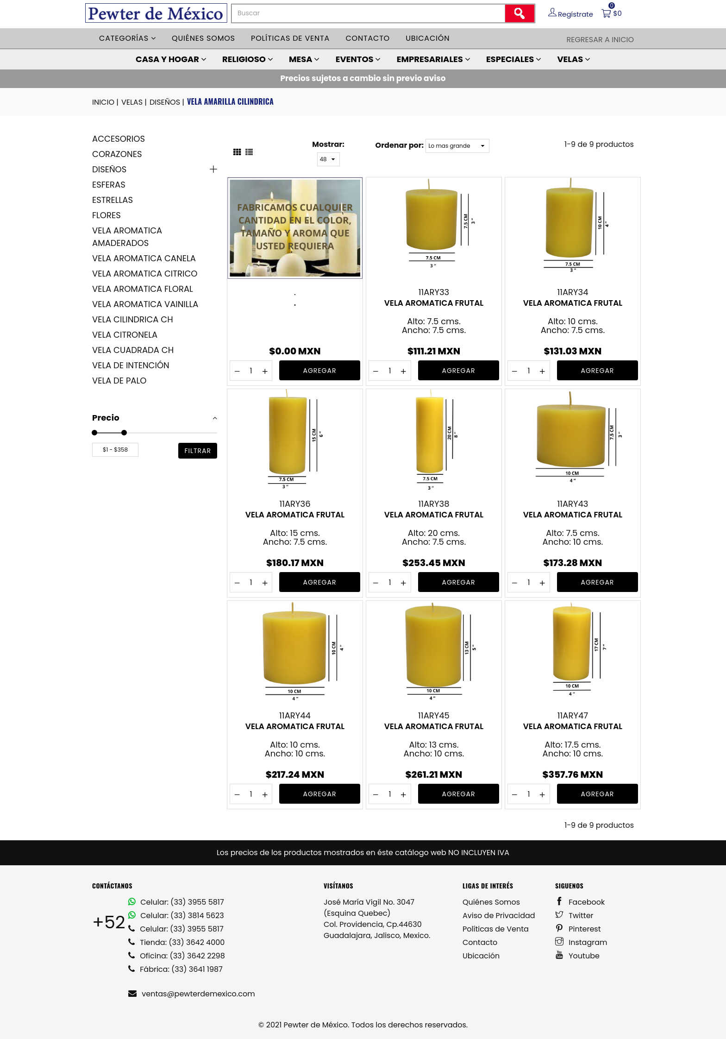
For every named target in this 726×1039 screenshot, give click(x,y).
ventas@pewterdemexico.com (191, 994)
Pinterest (578, 929)
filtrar (197, 450)
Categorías (127, 38)
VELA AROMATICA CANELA (144, 258)
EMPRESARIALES (433, 59)
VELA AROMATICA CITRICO (144, 273)
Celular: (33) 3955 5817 (176, 902)
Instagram (581, 942)
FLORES (106, 215)
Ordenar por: (400, 145)
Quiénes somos (203, 38)
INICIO (106, 102)
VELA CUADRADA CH (133, 350)
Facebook (580, 902)
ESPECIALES (513, 59)
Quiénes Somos (491, 902)
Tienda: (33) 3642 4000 (176, 942)
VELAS (573, 59)
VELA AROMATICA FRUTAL (433, 303)
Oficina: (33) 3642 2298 (176, 956)
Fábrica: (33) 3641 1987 (175, 969)
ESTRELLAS (112, 200)
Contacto (367, 38)
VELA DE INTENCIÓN (130, 365)
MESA (304, 59)
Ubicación (428, 38)
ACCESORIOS (118, 139)
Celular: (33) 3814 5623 (176, 915)
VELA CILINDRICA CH (132, 319)
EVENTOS (358, 59)
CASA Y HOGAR (171, 59)
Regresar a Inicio (600, 39)
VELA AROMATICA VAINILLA (145, 304)
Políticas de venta (290, 38)
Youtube (577, 956)
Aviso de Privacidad (499, 915)
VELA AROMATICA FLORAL (142, 289)
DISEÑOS (168, 102)
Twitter (574, 915)
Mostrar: (328, 144)
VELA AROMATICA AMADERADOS (127, 237)
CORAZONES (117, 154)
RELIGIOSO (247, 59)
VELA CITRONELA (124, 334)
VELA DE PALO (119, 380)
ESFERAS (108, 184)
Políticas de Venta (496, 929)
